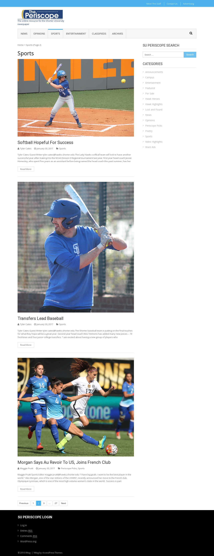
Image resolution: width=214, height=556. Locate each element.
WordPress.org (28, 541)
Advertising (188, 3)
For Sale (149, 93)
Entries (26, 530)
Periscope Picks (69, 468)
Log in (23, 525)
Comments (28, 536)
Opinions (39, 33)
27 (56, 503)
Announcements (154, 72)
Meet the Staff (153, 3)
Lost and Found (153, 109)
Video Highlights (154, 141)
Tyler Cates (25, 148)
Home (21, 44)
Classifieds (99, 33)
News (24, 33)
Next (63, 503)
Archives (117, 33)
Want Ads (150, 147)
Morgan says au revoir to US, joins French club (64, 462)
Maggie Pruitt (26, 468)
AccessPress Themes (52, 552)
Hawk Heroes (152, 98)
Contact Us (172, 3)
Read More (25, 169)
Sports (55, 33)
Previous (23, 503)
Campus (149, 77)
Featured (150, 88)
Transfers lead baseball (40, 318)
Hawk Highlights (154, 104)
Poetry (148, 131)
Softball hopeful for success (45, 142)
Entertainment (76, 33)
